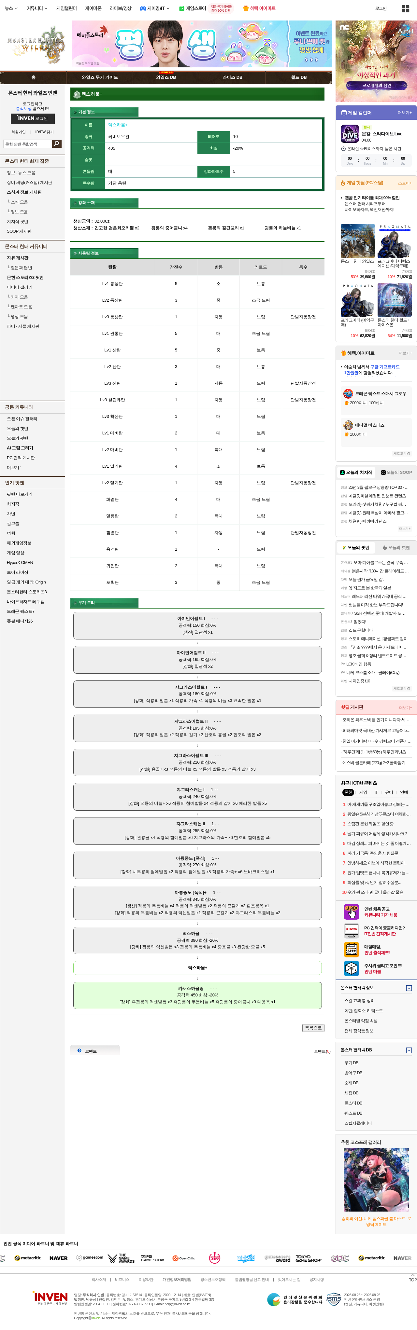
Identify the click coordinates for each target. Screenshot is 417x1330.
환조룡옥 (255, 905)
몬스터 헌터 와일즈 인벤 (32, 92)
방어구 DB (353, 1072)
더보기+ (405, 113)
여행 (11, 533)
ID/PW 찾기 (45, 132)
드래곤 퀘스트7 (21, 611)
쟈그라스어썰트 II (191, 721)
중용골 (224, 946)
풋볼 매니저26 (20, 621)
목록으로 (313, 1027)
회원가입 (18, 132)
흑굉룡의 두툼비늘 (190, 1001)
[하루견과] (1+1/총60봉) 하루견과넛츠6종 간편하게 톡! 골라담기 (377, 751)
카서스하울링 (191, 988)
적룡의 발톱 (157, 700)
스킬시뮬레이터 (358, 1123)
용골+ (157, 769)
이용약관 (146, 1279)
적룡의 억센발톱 (191, 905)
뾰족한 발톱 (244, 700)
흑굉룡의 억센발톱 (149, 1001)
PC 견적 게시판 (21, 458)
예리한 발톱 (250, 803)
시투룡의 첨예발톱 (150, 871)
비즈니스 (122, 1279)
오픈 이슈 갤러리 (22, 419)
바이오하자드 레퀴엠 (26, 601)
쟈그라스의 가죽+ (210, 837)
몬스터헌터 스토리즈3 (27, 592)
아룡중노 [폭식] (190, 858)
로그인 (380, 8)
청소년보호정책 (212, 1279)
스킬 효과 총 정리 (359, 1000)
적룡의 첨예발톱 (187, 803)
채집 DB (351, 1092)
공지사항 (316, 1279)
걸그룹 (13, 523)
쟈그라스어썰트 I (191, 687)
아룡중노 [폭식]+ (191, 892)
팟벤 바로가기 (19, 494)
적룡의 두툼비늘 (153, 905)
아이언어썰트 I (191, 618)
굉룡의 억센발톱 (157, 946)
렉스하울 (190, 933)
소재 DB (351, 1082)
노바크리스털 (256, 871)
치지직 (13, 504)
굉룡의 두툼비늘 (195, 946)
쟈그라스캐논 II (190, 823)
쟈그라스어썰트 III (191, 755)
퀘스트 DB (353, 1113)
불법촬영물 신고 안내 (252, 1279)
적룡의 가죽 (186, 700)
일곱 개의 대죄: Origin (26, 582)
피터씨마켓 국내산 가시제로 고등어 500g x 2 (377, 730)
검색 (57, 144)
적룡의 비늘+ (152, 803)
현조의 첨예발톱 (249, 837)
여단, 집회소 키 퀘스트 (363, 1010)
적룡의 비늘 (215, 700)
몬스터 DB (353, 1103)
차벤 (11, 514)
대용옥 (263, 1001)
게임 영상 (15, 553)
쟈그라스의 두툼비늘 (255, 912)
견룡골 (143, 837)
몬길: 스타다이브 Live (382, 133)
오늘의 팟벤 (17, 438)
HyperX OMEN (20, 562)
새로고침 (400, 453)
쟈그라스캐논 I (190, 789)
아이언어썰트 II (191, 652)
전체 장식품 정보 (358, 1030)
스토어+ (405, 183)
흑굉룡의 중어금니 (233, 1001)
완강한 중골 (248, 946)
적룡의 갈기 (186, 734)
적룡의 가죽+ (224, 871)
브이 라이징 (17, 572)
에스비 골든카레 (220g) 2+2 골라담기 (373, 762)
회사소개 (99, 1279)
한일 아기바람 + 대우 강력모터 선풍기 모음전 (377, 741)
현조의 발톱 (244, 734)
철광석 (200, 632)
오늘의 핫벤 (17, 428)
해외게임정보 (19, 543)
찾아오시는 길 (289, 1279)
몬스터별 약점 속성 (360, 1020)
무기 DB (351, 1062)
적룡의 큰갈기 (226, 905)
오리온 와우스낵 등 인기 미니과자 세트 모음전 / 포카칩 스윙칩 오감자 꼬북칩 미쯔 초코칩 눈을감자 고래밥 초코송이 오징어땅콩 (377, 719)
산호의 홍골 (215, 734)
